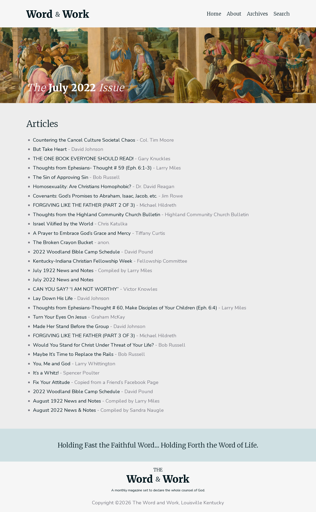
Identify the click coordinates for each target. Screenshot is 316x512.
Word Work (57, 14)
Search (281, 14)
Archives (257, 14)
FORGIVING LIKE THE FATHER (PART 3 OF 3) (84, 335)
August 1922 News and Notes (67, 401)
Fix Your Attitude (51, 382)
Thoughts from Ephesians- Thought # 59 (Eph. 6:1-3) (92, 167)
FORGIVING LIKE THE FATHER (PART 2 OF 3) (84, 205)
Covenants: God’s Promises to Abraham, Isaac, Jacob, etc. (95, 196)
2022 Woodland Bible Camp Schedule (76, 251)
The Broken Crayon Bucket (63, 242)
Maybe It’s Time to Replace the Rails (73, 354)
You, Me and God (51, 363)
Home (214, 14)
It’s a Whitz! (46, 372)
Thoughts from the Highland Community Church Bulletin (96, 214)
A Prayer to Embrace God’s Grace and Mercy (82, 233)
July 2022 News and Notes (63, 279)
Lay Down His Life (53, 298)
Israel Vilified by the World (63, 223)
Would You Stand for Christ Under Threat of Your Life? (93, 345)
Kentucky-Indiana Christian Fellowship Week (82, 261)
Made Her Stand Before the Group (71, 326)
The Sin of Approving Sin (60, 177)
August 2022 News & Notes (64, 410)
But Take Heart (50, 149)
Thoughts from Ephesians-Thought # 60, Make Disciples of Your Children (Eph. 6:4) (125, 307)
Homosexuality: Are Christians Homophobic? (82, 186)
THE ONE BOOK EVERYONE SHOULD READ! (83, 158)
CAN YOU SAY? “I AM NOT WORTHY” (76, 289)
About (234, 14)
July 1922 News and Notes (63, 270)
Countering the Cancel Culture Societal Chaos (84, 140)
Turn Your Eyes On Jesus (60, 317)
